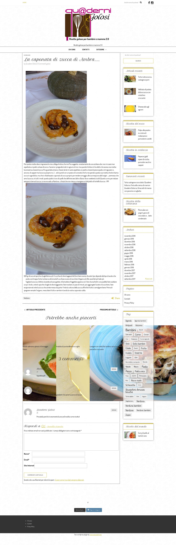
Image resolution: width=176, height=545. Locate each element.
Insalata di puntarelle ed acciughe (68, 346)
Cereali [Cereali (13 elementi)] (146, 334)
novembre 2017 (129, 273)
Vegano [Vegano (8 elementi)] (144, 396)
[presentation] (41, 474)
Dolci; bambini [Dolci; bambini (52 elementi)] (139, 343)
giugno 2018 (128, 253)
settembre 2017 (129, 279)
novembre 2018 (129, 244)
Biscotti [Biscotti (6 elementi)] (141, 330)
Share (115, 298)
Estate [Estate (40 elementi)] (128, 348)
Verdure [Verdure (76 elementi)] (129, 410)
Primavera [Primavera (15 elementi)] (142, 376)
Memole (41, 369)
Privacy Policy (129, 303)
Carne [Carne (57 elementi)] (138, 334)
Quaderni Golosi (46, 410)
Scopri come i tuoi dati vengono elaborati (69, 489)
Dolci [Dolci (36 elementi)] (128, 343)
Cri (38, 388)
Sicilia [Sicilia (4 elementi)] (139, 385)
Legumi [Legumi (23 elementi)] (128, 357)
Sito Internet (29, 465)
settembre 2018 (129, 250)
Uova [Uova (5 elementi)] (137, 396)
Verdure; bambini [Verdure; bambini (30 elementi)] (143, 410)
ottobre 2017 (128, 276)
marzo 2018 (128, 262)
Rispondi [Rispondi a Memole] (114, 369)
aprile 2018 (128, 259)
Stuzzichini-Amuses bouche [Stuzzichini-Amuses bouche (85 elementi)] (135, 390)
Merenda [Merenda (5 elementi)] (145, 362)
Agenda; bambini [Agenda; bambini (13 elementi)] (140, 321)
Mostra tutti (148, 279)
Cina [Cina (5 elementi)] (127, 339)
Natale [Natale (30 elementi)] (128, 366)
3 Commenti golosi (43, 64)
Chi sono (72, 50)
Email (26, 460)
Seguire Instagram (94, 519)
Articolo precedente (35, 310)
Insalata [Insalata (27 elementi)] (129, 352)
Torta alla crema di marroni (140, 185)
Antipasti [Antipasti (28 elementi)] (129, 325)
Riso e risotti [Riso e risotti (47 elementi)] (136, 380)
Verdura (26, 298)
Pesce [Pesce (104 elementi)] (129, 371)
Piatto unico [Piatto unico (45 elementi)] (140, 371)
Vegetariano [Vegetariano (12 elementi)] (129, 401)
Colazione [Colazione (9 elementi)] (134, 339)
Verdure (27, 55)
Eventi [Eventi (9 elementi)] (136, 348)
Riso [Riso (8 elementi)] (127, 380)
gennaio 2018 (129, 267)
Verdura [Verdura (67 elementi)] (140, 401)
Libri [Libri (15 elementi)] (135, 357)
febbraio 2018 (129, 264)
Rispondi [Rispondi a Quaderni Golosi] (114, 410)
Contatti (85, 50)
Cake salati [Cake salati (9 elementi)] (129, 334)
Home (24, 2)
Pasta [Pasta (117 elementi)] (145, 366)
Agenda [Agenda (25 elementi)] (129, 320)
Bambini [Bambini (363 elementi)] (131, 330)
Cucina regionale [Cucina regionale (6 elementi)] (144, 339)
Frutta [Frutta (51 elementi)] (143, 348)
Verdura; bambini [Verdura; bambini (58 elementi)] (133, 405)
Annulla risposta (55, 426)
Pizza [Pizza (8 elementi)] (127, 376)
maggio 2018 (128, 256)
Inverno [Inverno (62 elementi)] (138, 352)
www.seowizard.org (95, 544)
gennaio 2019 (129, 239)
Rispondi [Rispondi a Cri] (114, 388)
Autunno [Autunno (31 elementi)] (139, 325)
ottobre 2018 (128, 247)
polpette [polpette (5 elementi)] (134, 376)
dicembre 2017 (129, 270)
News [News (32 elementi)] (136, 366)
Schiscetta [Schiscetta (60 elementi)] (130, 384)
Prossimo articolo (108, 310)
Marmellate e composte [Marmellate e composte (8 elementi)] (133, 362)
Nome (27, 454)
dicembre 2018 (129, 241)
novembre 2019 (129, 236)
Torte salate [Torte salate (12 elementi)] (129, 396)
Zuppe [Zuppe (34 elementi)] (128, 414)
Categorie (100, 50)
